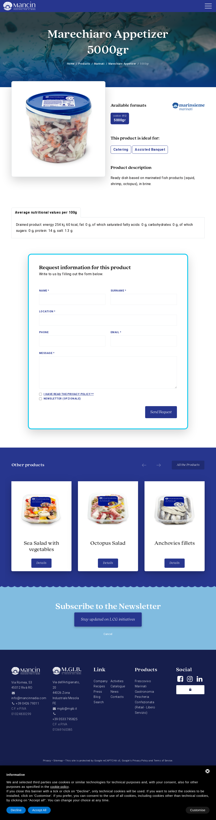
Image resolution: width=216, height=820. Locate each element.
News (115, 691)
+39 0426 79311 (27, 703)
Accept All (198, 810)
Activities (117, 681)
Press (98, 691)
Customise (18, 810)
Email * (116, 332)
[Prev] (142, 465)
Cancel (108, 634)
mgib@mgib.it (67, 708)
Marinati (99, 63)
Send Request (161, 412)
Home (70, 63)
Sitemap (57, 760)
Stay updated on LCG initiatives (108, 619)
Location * (47, 311)
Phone (44, 332)
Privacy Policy (140, 760)
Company (101, 681)
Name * (44, 290)
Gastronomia (144, 691)
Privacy (46, 760)
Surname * (118, 290)
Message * (46, 353)
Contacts (117, 697)
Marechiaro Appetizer (122, 63)
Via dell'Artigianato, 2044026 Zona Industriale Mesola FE (66, 692)
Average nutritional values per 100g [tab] (46, 212)
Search (99, 702)
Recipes (99, 686)
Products (84, 63)
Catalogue (118, 686)
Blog (97, 697)
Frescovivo (143, 681)
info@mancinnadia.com (28, 698)
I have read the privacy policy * (68, 394)
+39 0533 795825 (65, 719)
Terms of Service (163, 760)
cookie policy (59, 786)
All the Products (187, 465)
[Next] (157, 465)
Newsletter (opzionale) (62, 398)
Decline (175, 810)
